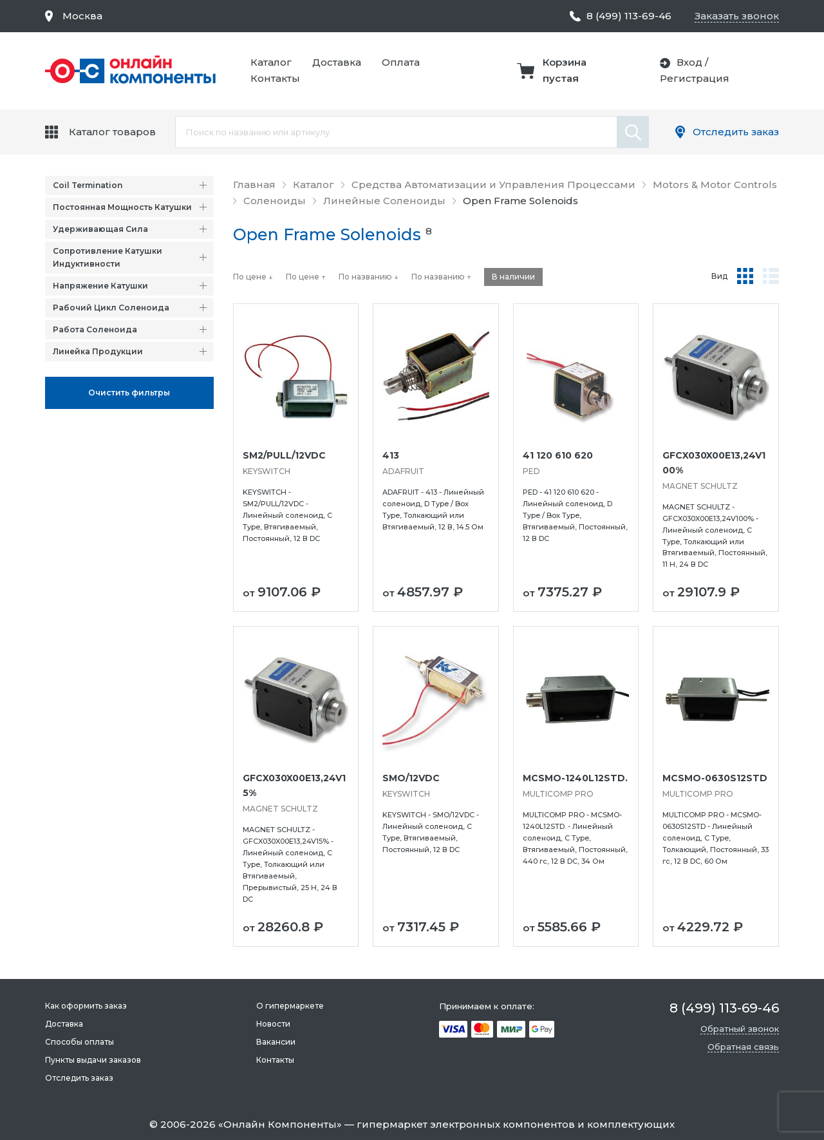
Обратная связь (743, 1046)
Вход (689, 62)
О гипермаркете (290, 1006)
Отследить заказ (736, 132)
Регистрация (694, 78)
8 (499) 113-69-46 (628, 16)
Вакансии (275, 1042)
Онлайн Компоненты (280, 1124)
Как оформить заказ (86, 1006)
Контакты (275, 78)
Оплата (401, 62)
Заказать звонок (737, 16)
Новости (273, 1024)
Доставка (336, 62)
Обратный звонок (739, 1028)
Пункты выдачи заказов (93, 1060)
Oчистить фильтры (129, 392)
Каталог (271, 62)
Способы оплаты (79, 1042)
